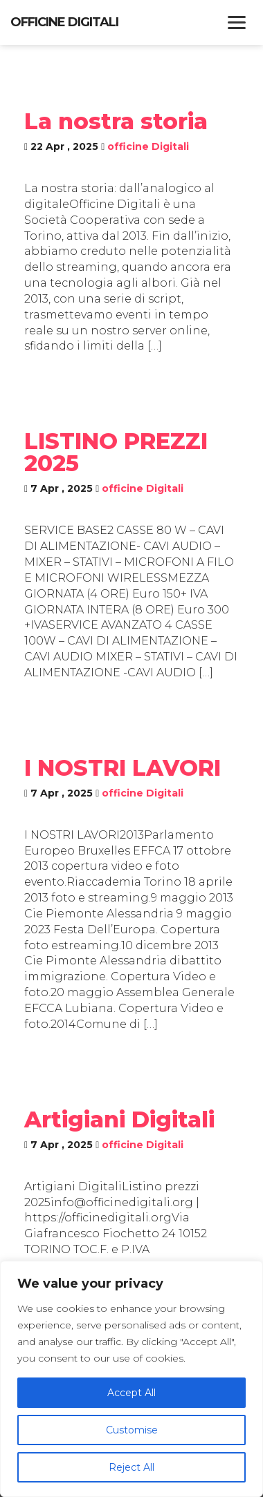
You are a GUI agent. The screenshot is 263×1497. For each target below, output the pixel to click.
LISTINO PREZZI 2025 (116, 452)
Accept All (131, 1392)
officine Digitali (148, 146)
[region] (131, 1379)
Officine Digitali (64, 22)
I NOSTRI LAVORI (122, 767)
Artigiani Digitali (119, 1119)
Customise (132, 1430)
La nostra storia (116, 121)
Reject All (131, 1467)
